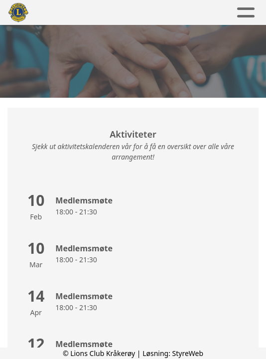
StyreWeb (188, 353)
